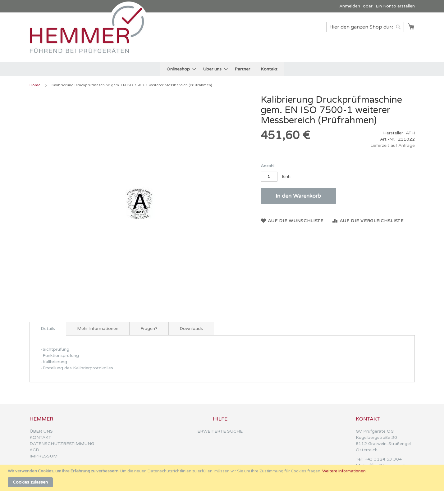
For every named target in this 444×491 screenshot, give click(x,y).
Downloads (191, 328)
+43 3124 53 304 (383, 459)
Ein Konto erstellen (395, 6)
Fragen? (149, 328)
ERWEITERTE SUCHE (220, 431)
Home (35, 85)
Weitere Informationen (344, 471)
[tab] (48, 329)
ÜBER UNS (41, 431)
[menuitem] (179, 69)
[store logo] (90, 37)
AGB (34, 450)
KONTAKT (40, 437)
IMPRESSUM (43, 456)
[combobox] (365, 27)
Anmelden (349, 6)
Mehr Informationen (97, 328)
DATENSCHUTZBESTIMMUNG (62, 443)
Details (48, 328)
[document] (223, 477)
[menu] (222, 69)
